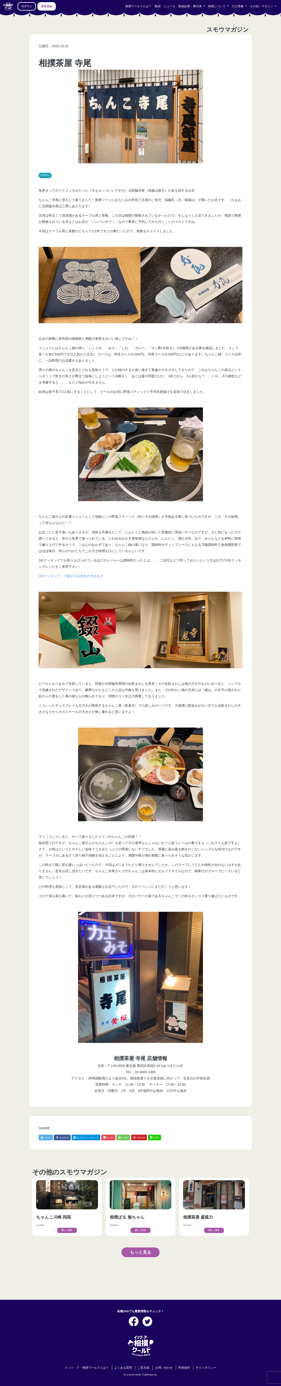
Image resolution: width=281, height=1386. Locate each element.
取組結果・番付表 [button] (190, 6)
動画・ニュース (165, 6)
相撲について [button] (217, 6)
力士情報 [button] (238, 6)
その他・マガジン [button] (262, 6)
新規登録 (46, 6)
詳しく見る (67, 1230)
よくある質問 (123, 1367)
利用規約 (184, 1367)
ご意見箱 (143, 1367)
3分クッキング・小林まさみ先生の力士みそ (71, 576)
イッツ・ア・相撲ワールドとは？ (87, 1367)
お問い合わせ (164, 1367)
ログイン (26, 6)
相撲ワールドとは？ (138, 6)
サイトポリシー (206, 1367)
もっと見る (140, 1252)
